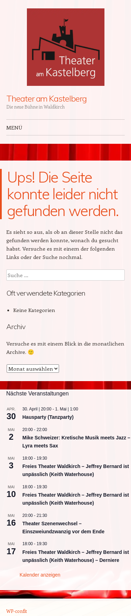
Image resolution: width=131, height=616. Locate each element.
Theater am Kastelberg (46, 98)
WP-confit (16, 611)
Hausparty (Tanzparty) (48, 417)
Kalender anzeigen (40, 575)
